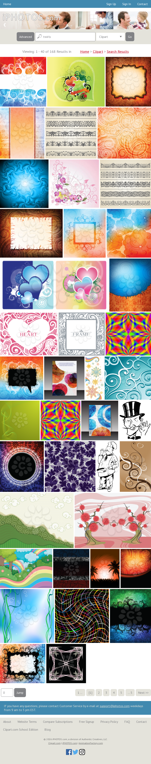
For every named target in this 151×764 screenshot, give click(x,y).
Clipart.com (54, 743)
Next (141, 693)
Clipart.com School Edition (20, 729)
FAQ (127, 722)
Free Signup (86, 722)
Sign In (126, 4)
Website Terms (27, 722)
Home (7, 4)
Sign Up (111, 4)
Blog (47, 729)
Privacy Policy (109, 722)
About (7, 722)
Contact (142, 4)
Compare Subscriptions (58, 722)
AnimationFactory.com (91, 743)
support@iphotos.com (115, 706)
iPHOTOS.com (69, 743)
